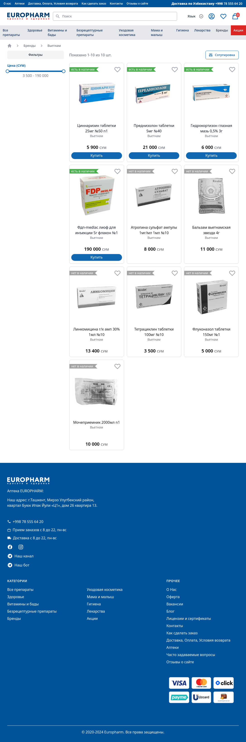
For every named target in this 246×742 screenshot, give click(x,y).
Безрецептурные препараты (89, 32)
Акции (239, 30)
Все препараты (11, 32)
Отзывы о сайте (137, 3)
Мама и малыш (157, 32)
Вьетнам (54, 45)
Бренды (222, 30)
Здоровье (34, 30)
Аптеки (19, 3)
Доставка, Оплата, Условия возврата (53, 3)
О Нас (171, 589)
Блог (170, 611)
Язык (192, 16)
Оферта (173, 596)
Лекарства (202, 30)
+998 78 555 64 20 (25, 521)
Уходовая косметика (127, 32)
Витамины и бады (57, 32)
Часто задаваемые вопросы (190, 654)
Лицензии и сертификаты (188, 618)
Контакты (116, 3)
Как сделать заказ (94, 3)
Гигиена (182, 30)
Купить (97, 155)
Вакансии (174, 604)
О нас (7, 3)
